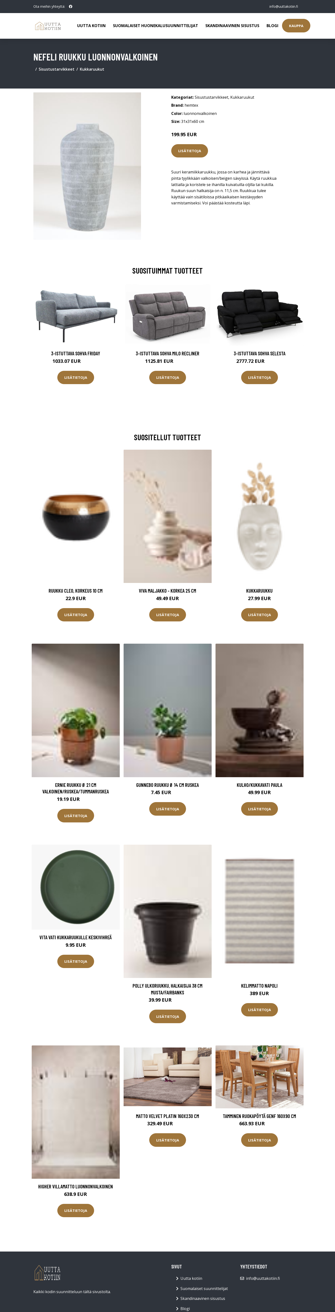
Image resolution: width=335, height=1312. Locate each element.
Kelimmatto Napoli (259, 986)
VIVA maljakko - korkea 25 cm (167, 591)
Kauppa (296, 25)
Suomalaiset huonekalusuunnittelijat (155, 25)
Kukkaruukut (92, 69)
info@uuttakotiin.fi (283, 6)
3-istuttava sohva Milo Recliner (167, 353)
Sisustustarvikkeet (56, 69)
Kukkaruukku (259, 591)
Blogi (272, 25)
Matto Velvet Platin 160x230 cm (167, 1116)
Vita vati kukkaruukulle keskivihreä (75, 937)
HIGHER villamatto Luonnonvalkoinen (75, 1186)
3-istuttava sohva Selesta (259, 353)
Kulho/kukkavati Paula (259, 785)
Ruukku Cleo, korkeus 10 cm (76, 591)
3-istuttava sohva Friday (75, 353)
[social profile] (70, 6)
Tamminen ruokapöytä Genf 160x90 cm (259, 1116)
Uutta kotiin (91, 25)
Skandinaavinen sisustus (232, 25)
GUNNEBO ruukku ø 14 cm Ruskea (167, 785)
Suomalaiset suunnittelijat (204, 1288)
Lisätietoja (189, 150)
